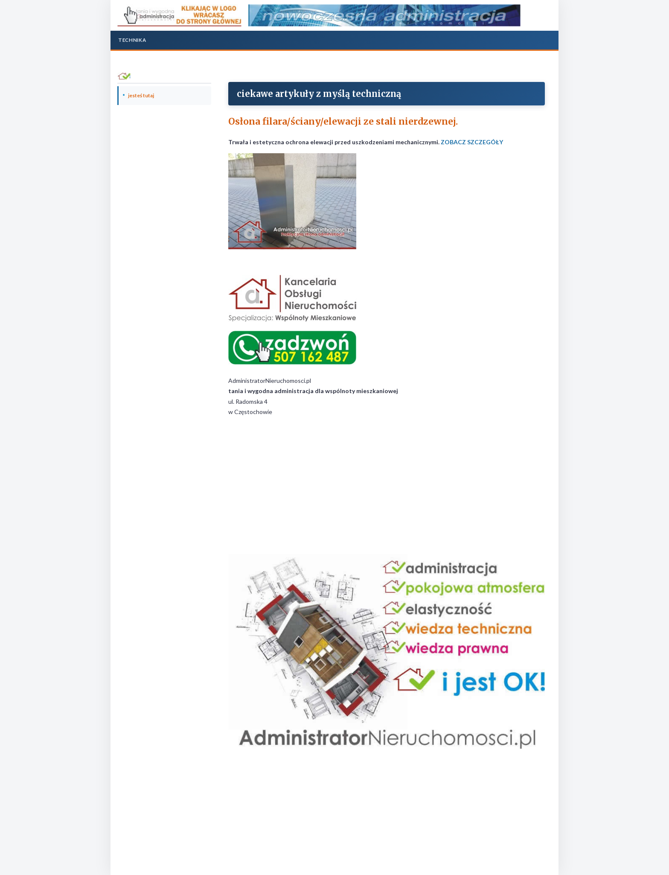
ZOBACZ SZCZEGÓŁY (472, 142)
